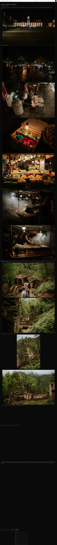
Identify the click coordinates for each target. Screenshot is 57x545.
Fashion (15, 532)
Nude (15, 537)
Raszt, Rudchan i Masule (9, 4)
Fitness (15, 534)
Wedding (16, 543)
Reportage (16, 540)
